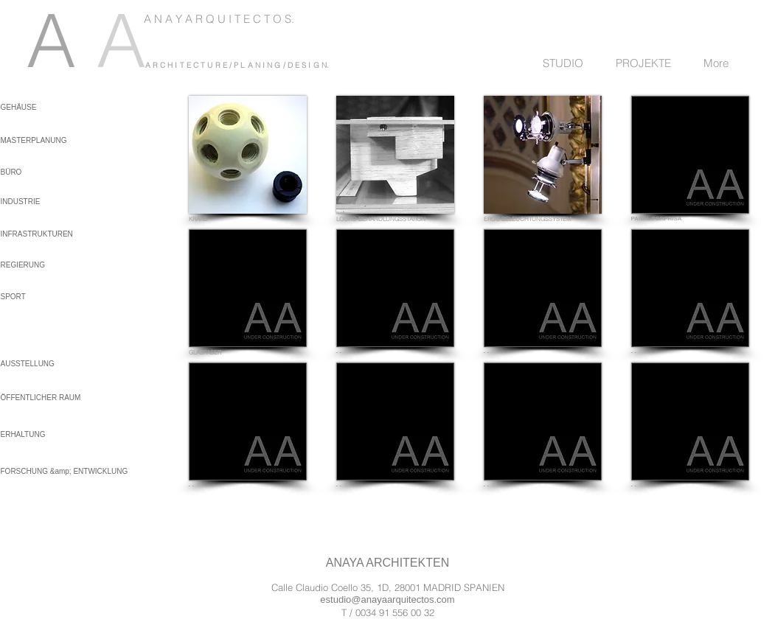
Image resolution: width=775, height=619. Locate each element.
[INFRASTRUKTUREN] (40, 234)
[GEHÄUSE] (27, 107)
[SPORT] (40, 296)
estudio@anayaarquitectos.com (387, 599)
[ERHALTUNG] (40, 434)
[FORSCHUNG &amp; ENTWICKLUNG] (64, 471)
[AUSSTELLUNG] (40, 363)
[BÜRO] (36, 172)
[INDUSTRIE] (36, 201)
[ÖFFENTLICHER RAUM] (41, 397)
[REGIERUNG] (40, 265)
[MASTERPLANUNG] (36, 140)
